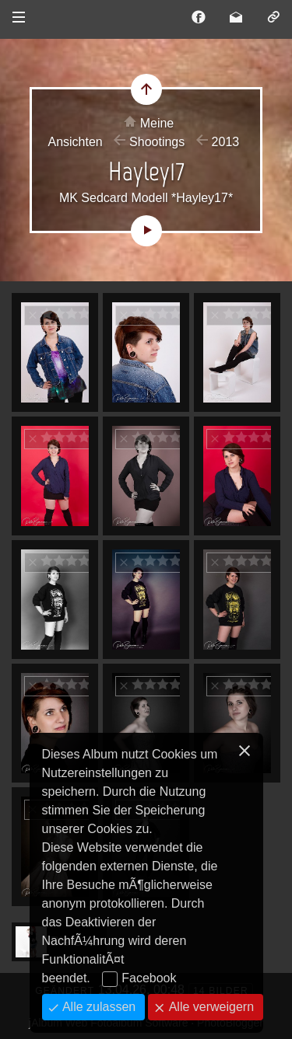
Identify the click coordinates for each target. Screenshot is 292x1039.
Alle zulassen (97, 1006)
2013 (226, 141)
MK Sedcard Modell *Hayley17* (146, 197)
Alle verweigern (209, 1006)
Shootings (157, 141)
